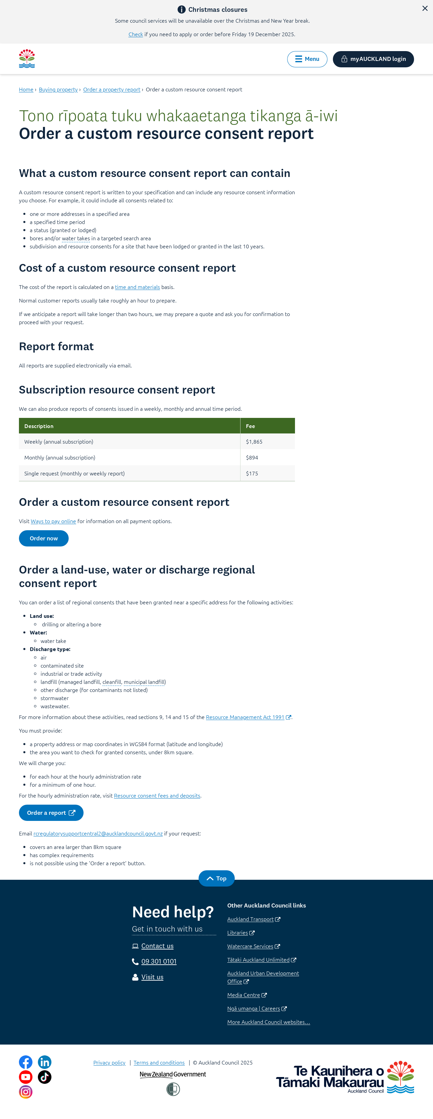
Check (136, 34)
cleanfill (111, 681)
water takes (76, 238)
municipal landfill (144, 681)
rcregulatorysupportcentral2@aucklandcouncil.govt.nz (98, 833)
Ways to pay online (53, 520)
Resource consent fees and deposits (157, 795)
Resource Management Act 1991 (248, 716)
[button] (425, 8)
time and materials (137, 286)
